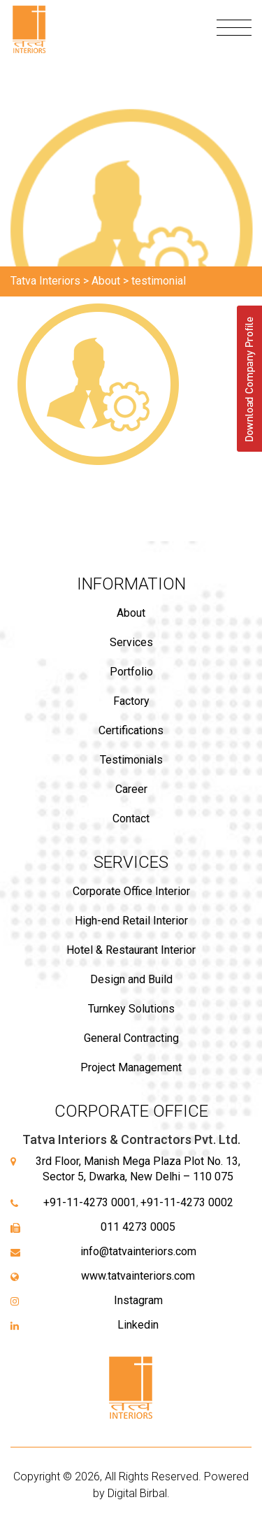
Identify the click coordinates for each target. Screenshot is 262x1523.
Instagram (138, 1300)
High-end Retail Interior (131, 920)
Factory (131, 701)
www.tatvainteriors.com (138, 1275)
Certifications (131, 730)
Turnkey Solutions (131, 1008)
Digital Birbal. (139, 1493)
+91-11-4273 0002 (186, 1202)
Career (131, 789)
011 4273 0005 (138, 1227)
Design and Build (131, 979)
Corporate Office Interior (131, 891)
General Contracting (131, 1038)
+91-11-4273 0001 (89, 1202)
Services (131, 642)
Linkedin (138, 1324)
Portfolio (131, 671)
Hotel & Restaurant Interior (131, 950)
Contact (131, 818)
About (131, 613)
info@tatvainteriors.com (138, 1251)
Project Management (131, 1067)
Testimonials (131, 759)
